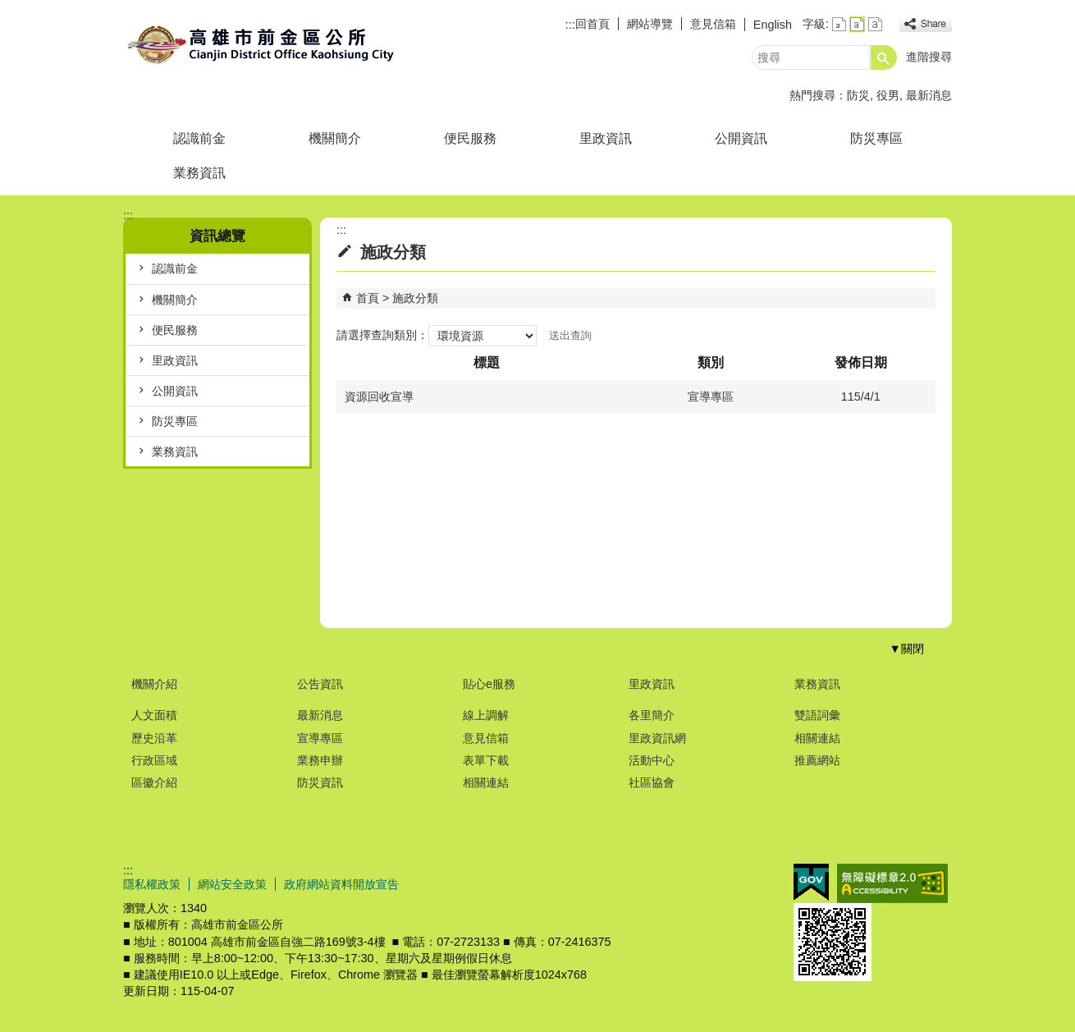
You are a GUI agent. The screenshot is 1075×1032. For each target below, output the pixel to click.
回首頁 (592, 23)
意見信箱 (713, 23)
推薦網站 (817, 760)
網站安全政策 (232, 884)
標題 (486, 362)
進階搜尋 (929, 56)
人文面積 (154, 715)
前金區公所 (261, 43)
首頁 (367, 298)
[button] (884, 57)
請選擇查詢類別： (382, 335)
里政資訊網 (657, 738)
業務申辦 (320, 760)
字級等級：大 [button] (875, 24)
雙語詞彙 (817, 715)
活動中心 (652, 760)
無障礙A (892, 883)
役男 (887, 95)
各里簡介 (652, 715)
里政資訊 (605, 138)
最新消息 (929, 95)
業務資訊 (199, 173)
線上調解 (486, 715)
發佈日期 (861, 362)
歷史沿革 (154, 738)
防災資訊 (320, 782)
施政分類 (415, 298)
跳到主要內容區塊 (8, 8)
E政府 (811, 882)
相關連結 (486, 782)
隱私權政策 (152, 884)
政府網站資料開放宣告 (341, 884)
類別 (711, 362)
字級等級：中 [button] (857, 24)
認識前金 (199, 138)
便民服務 (470, 138)
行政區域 (154, 760)
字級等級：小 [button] (839, 24)
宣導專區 (320, 738)
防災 (858, 95)
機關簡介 (335, 138)
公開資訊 (741, 138)
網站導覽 (650, 23)
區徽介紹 (154, 782)
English (772, 24)
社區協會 (652, 782)
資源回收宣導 (379, 396)
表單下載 (486, 760)
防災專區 (876, 138)
